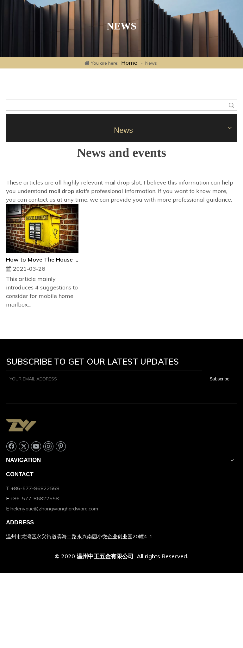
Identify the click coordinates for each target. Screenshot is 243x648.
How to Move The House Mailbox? (42, 259)
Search (231, 105)
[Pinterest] (61, 446)
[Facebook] (11, 446)
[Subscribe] (219, 379)
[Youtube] (36, 446)
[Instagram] (48, 446)
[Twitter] (24, 446)
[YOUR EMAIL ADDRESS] (102, 379)
